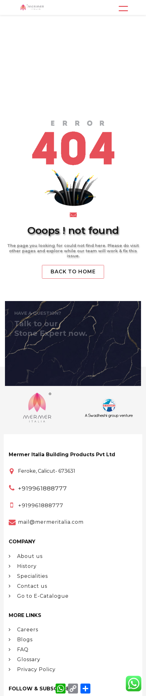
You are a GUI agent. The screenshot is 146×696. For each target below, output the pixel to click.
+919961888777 (42, 488)
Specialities (28, 576)
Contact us (28, 586)
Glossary (24, 659)
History (23, 566)
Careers (23, 630)
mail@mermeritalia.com (51, 522)
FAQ (19, 649)
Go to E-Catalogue (39, 596)
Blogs (21, 640)
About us (26, 556)
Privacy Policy (32, 669)
